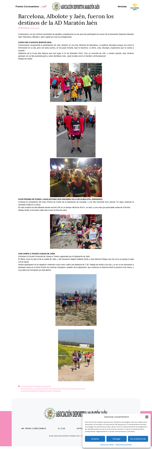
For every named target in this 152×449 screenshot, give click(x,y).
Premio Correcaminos (32, 6)
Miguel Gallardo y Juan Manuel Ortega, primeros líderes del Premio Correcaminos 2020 (53, 389)
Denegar (116, 439)
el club (61, 428)
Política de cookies (107, 444)
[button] (147, 417)
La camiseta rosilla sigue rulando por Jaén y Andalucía (41, 391)
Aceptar (95, 439)
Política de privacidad (123, 444)
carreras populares (28, 386)
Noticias (122, 6)
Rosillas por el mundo (43, 386)
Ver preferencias (138, 439)
